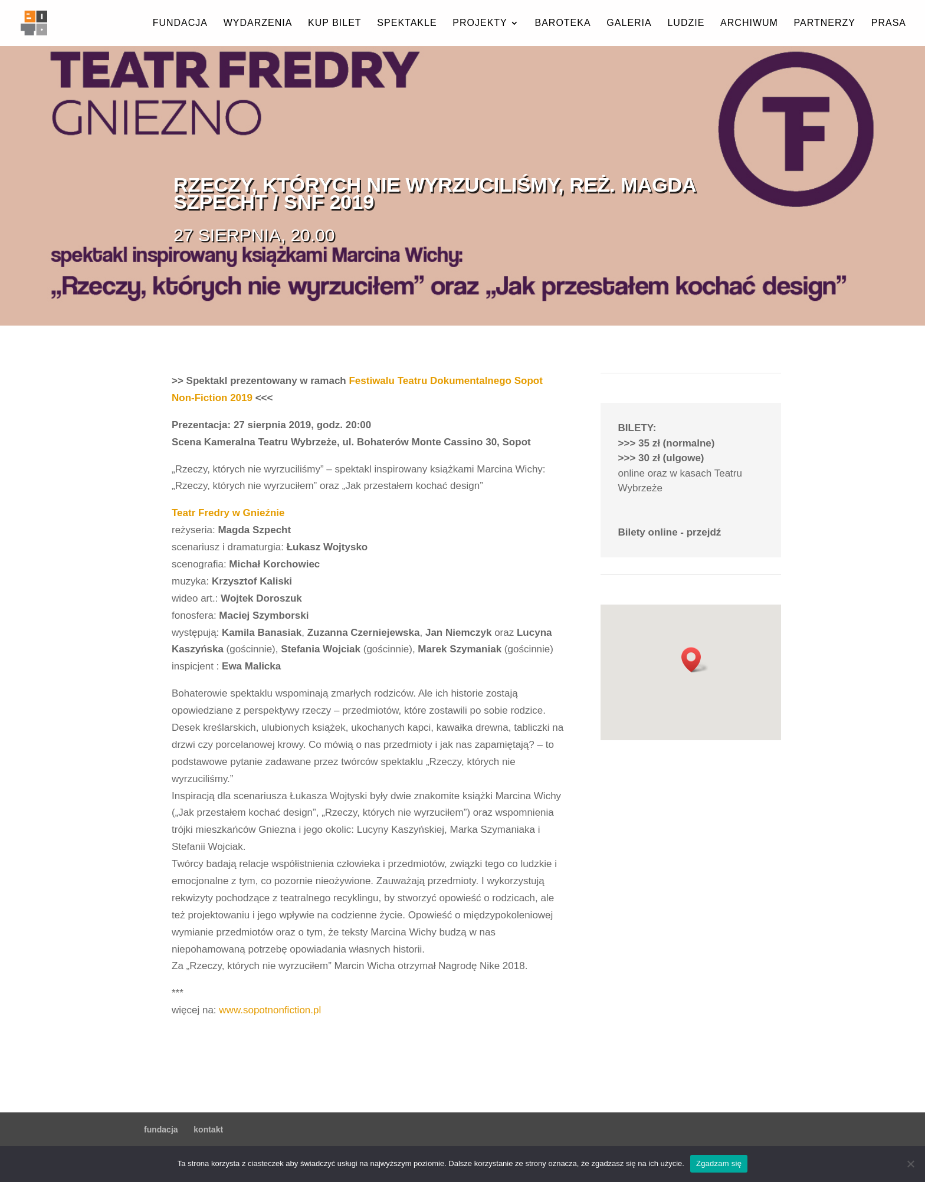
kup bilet (335, 23)
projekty (479, 23)
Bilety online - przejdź (669, 532)
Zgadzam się (719, 1163)
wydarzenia (258, 23)
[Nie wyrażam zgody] (910, 1164)
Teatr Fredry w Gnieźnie (228, 512)
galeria (628, 23)
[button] (694, 659)
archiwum (749, 23)
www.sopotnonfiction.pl (270, 1010)
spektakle (407, 23)
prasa (888, 23)
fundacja (180, 23)
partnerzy (824, 23)
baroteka (562, 23)
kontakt (208, 1129)
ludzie (685, 23)
